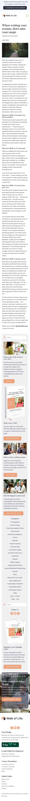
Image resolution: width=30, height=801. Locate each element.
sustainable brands (15, 587)
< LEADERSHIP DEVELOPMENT (15, 8)
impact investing (15, 544)
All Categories (15, 522)
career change (15, 525)
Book (3, 770)
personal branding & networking (15, 568)
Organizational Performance (11, 755)
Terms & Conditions (8, 785)
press (15, 574)
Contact (4, 783)
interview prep (15, 547)
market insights (15, 562)
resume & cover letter (9, 36)
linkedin (15, 559)
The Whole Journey (8, 763)
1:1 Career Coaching (8, 765)
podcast (15, 571)
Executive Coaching (8, 753)
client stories (15, 531)
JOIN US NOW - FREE (13, 513)
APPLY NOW (10, 475)
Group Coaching (7, 768)
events (15, 537)
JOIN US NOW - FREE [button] (11, 705)
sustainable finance (15, 590)
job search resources (15, 553)
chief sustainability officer (15, 528)
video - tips (15, 599)
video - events (15, 596)
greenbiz (15, 540)
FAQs (3, 780)
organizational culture (15, 565)
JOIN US (9, 381)
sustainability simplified (15, 584)
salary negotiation (15, 581)
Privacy (4, 787)
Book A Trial (5, 778)
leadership (14, 556)
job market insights (15, 550)
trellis (15, 593)
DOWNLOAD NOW (12, 438)
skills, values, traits (8, 158)
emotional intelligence (15, 534)
